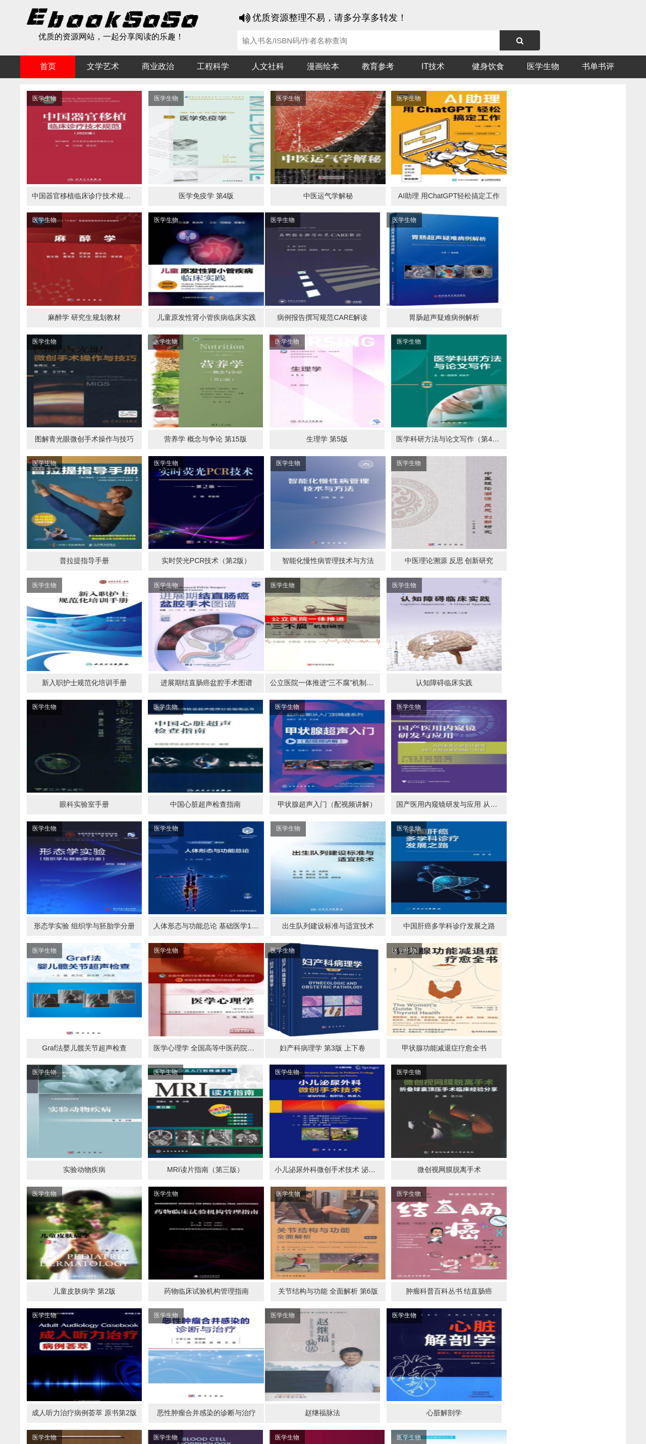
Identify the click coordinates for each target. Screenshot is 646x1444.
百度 (161, 1409)
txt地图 (539, 1429)
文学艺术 (103, 66)
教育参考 (378, 66)
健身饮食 (488, 66)
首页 (48, 66)
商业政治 (158, 66)
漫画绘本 (323, 66)
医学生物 (543, 66)
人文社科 (268, 66)
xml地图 (510, 1429)
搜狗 (121, 1409)
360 (180, 1409)
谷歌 (101, 1409)
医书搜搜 (73, 1409)
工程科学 (213, 66)
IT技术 (433, 66)
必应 (141, 1409)
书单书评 (598, 66)
